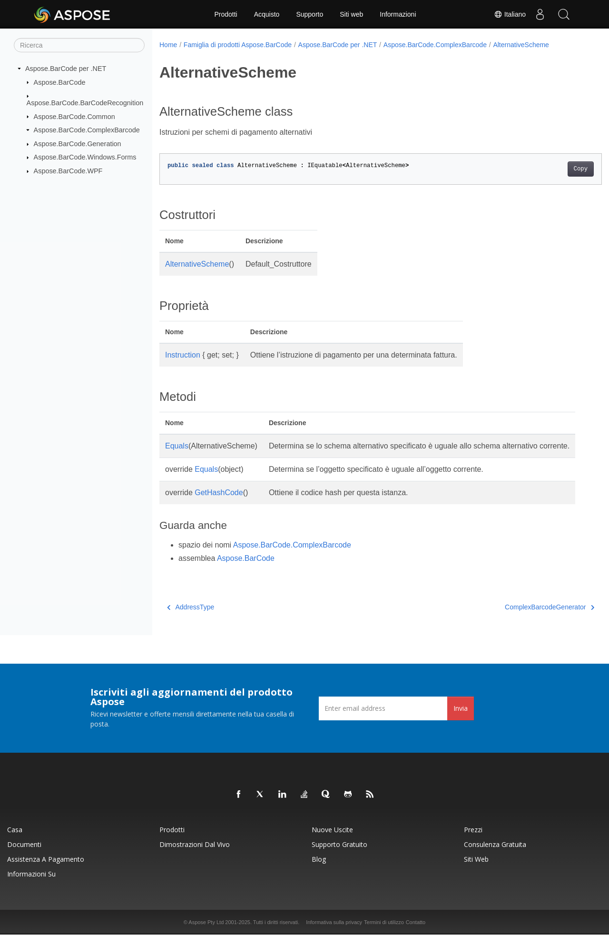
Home (168, 45)
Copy (550, 169)
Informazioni (398, 14)
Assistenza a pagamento (45, 870)
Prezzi (473, 841)
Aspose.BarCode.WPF (68, 171)
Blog (319, 870)
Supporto (309, 14)
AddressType (190, 618)
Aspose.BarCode (60, 82)
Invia (460, 719)
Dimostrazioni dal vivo (194, 855)
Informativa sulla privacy (334, 933)
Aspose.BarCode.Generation (77, 144)
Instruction (182, 355)
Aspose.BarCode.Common (74, 116)
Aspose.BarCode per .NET (65, 68)
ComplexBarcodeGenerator (519, 618)
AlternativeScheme (521, 45)
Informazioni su (31, 885)
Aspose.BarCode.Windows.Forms (85, 157)
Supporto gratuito (339, 855)
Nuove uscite (332, 841)
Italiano (510, 14)
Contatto (416, 933)
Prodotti (225, 14)
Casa (14, 841)
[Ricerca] (79, 45)
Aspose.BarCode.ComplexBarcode (87, 130)
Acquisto (267, 14)
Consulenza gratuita (495, 855)
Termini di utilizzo (384, 933)
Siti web (351, 14)
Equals (176, 446)
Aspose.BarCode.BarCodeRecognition (85, 103)
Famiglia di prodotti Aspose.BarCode (238, 45)
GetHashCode (219, 504)
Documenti (24, 855)
